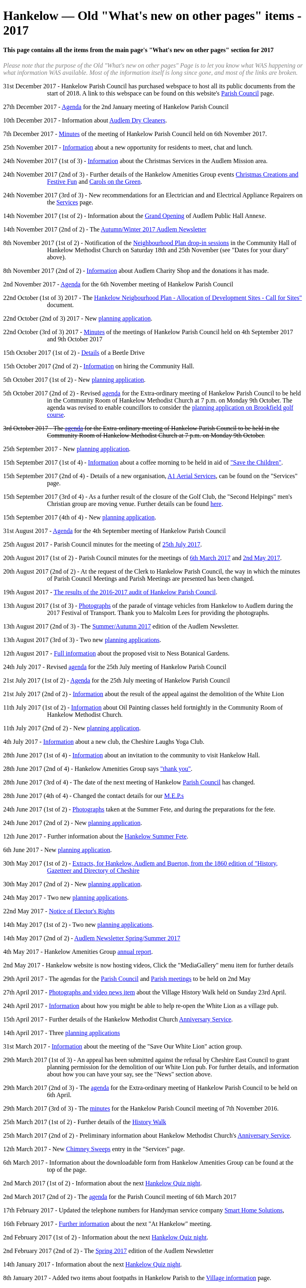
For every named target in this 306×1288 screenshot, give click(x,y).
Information (78, 147)
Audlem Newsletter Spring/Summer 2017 (127, 938)
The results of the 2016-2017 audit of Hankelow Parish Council (135, 592)
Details (90, 352)
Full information (75, 653)
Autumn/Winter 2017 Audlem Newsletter (153, 229)
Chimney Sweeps (88, 1149)
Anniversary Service (205, 1019)
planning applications (132, 639)
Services (67, 202)
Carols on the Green (114, 181)
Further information (84, 1223)
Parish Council (240, 93)
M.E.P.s (174, 795)
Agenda (72, 106)
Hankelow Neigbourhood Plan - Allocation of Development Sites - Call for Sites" (198, 297)
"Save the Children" (255, 462)
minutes (100, 1108)
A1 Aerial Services (192, 476)
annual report (134, 951)
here (216, 503)
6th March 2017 (210, 558)
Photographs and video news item (92, 992)
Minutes (69, 133)
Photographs (95, 605)
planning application (124, 318)
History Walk (149, 1122)
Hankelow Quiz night (172, 1183)
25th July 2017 (181, 544)
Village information (231, 1277)
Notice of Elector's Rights (82, 911)
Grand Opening (164, 215)
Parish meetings (171, 978)
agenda (111, 393)
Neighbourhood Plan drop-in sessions (181, 242)
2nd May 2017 (261, 558)
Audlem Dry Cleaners (137, 120)
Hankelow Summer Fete (156, 836)
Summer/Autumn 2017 (121, 626)
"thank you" (175, 768)
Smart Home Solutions (253, 1210)
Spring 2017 (111, 1250)
